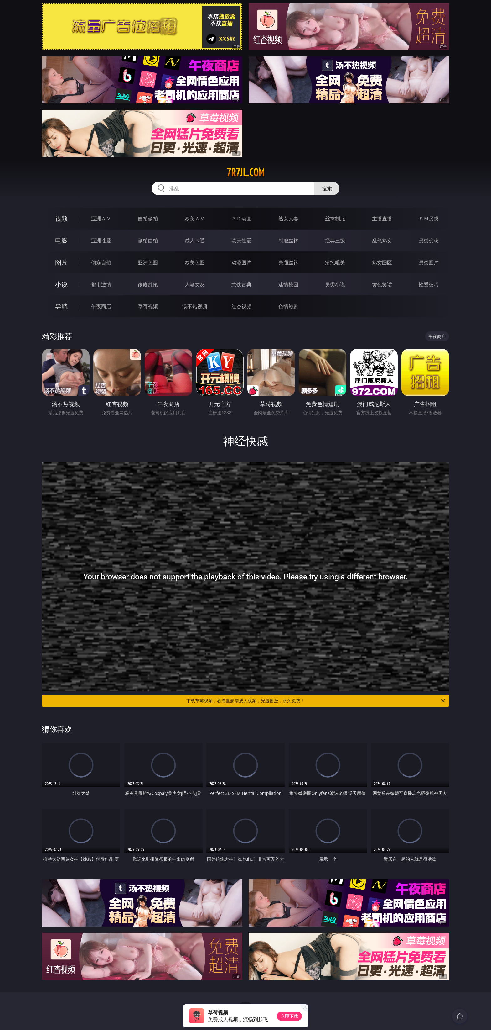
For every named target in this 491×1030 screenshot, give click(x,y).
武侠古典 (241, 284)
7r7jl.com (246, 172)
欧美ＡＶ (195, 218)
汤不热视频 (194, 306)
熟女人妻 (288, 218)
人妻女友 (195, 284)
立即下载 (289, 1016)
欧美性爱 (241, 240)
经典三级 (335, 240)
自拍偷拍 (148, 218)
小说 (61, 284)
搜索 (327, 188)
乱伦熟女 (382, 240)
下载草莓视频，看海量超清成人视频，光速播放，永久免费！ (316, 701)
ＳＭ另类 (429, 218)
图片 (61, 262)
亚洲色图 (148, 262)
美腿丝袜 (288, 262)
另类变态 (429, 240)
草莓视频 (148, 306)
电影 (61, 240)
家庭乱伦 (148, 284)
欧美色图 (195, 262)
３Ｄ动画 (241, 218)
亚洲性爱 (101, 240)
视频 (61, 218)
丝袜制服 (335, 218)
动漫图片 (241, 262)
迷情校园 (288, 284)
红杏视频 (241, 306)
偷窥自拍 (101, 262)
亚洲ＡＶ (101, 218)
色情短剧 (288, 306)
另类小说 (335, 284)
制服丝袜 (288, 240)
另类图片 (429, 262)
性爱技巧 (429, 284)
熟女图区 (382, 262)
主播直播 (382, 218)
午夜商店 (101, 306)
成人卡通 (195, 240)
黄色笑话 (382, 284)
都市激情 (101, 284)
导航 (61, 306)
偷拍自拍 (148, 240)
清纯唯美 (335, 262)
